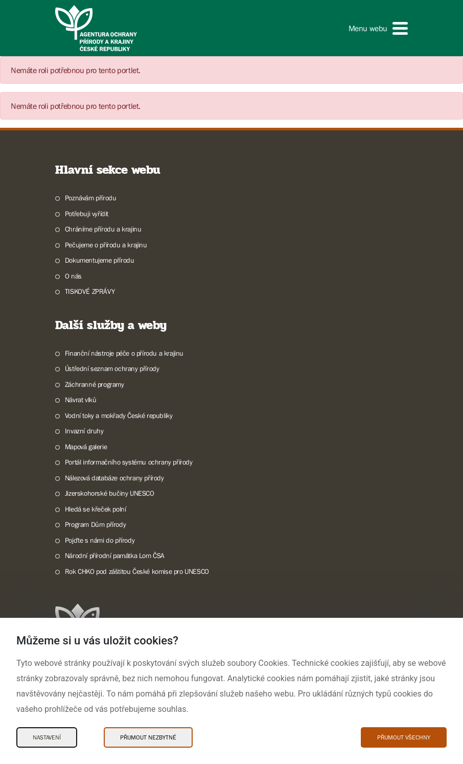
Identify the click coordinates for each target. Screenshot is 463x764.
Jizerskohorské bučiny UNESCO (109, 493)
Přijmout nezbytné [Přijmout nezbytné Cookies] (148, 737)
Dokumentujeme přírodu (99, 260)
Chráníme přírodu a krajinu (103, 229)
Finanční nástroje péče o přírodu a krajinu (124, 353)
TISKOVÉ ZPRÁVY (89, 291)
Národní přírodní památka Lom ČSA (115, 555)
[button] (378, 28)
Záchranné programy (94, 384)
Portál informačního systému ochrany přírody (129, 462)
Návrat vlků (81, 400)
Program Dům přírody (95, 524)
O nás (73, 276)
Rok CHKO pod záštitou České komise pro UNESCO (137, 571)
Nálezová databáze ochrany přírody (114, 478)
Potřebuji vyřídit (86, 214)
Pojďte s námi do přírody (99, 540)
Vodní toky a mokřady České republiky (119, 415)
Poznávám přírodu (91, 198)
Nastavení (47, 737)
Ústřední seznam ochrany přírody (112, 368)
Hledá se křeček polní (95, 509)
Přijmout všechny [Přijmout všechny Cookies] (403, 737)
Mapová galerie (86, 447)
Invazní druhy (84, 431)
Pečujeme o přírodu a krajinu (106, 245)
